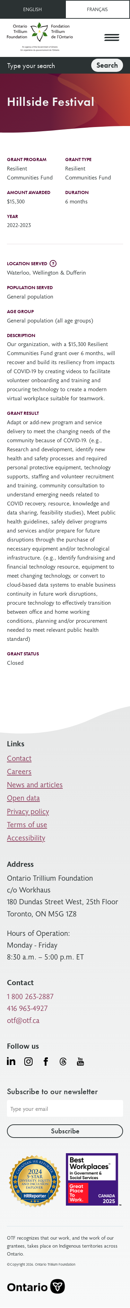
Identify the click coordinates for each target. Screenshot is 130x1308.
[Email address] (65, 1108)
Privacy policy (28, 811)
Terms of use (27, 824)
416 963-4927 (27, 1008)
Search (107, 65)
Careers (19, 771)
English (32, 9)
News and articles (35, 784)
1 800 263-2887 (30, 996)
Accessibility (26, 837)
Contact (19, 758)
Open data (23, 798)
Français (97, 9)
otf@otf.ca (23, 1020)
